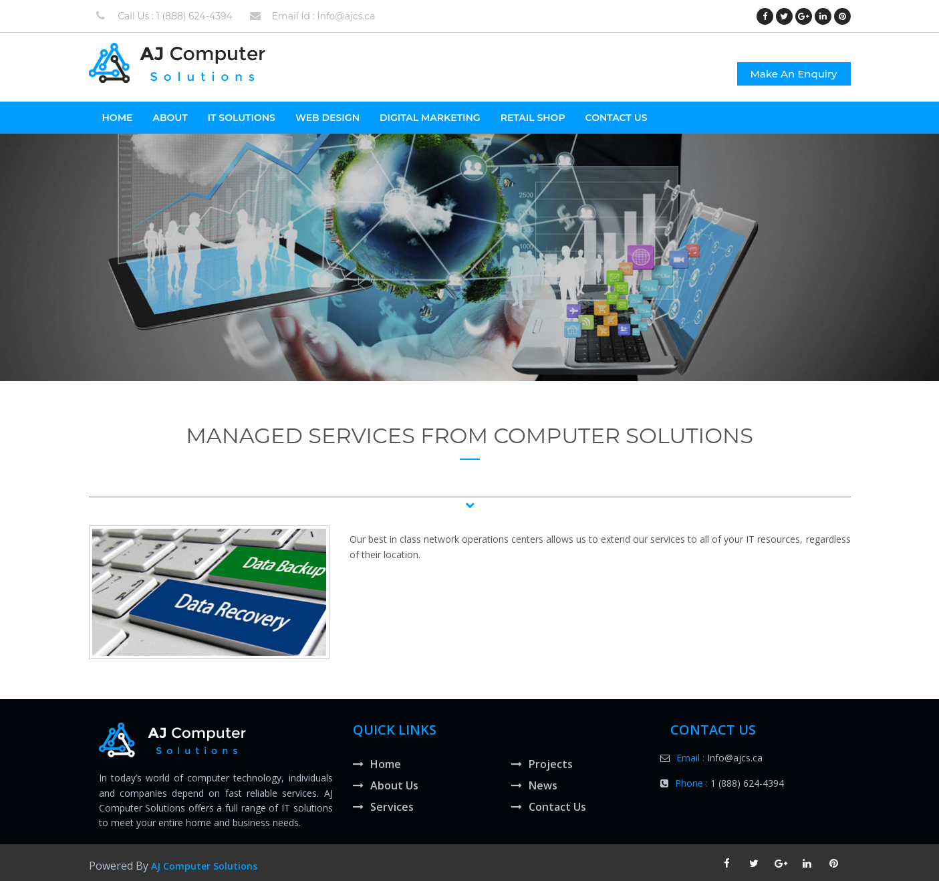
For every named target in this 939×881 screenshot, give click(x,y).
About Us (385, 785)
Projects (542, 764)
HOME (117, 118)
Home (377, 764)
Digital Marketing (430, 118)
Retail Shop (533, 118)
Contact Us (616, 118)
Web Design (327, 118)
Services (383, 806)
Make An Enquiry (794, 74)
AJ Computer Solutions (204, 866)
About (169, 118)
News (534, 785)
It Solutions (241, 118)
